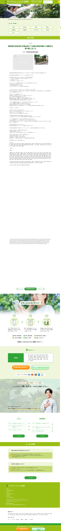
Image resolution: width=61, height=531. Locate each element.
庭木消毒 (13, 29)
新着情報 (22, 519)
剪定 (13, 27)
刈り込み (25, 27)
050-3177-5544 (36, 1)
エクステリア (36, 29)
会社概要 (26, 519)
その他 (47, 29)
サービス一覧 (13, 519)
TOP (8, 519)
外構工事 (25, 29)
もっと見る (19, 435)
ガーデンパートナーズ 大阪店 (18, 1)
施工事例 (17, 519)
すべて (13, 32)
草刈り (47, 27)
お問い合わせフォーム (48, 1)
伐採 (36, 27)
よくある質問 (31, 519)
